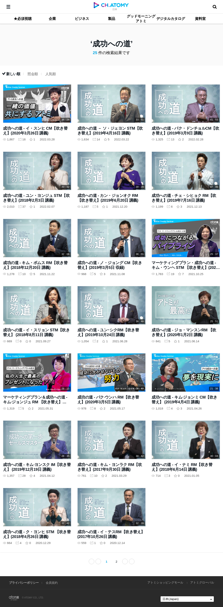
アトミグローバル (202, 582)
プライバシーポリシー (24, 582)
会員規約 (52, 582)
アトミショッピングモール (165, 582)
